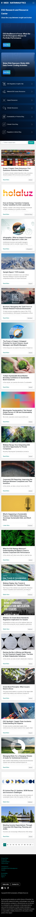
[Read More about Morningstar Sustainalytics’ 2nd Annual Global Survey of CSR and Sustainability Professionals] (18, 408)
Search (31, 142)
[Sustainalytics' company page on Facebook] (8, 888)
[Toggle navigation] (33, 2)
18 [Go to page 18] (24, 844)
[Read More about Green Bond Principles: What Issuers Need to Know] (18, 684)
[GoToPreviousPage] (2, 844)
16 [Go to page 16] (19, 844)
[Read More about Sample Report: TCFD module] (18, 269)
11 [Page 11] (4, 844)
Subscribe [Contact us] (6, 884)
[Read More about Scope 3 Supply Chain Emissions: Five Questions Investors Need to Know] (18, 166)
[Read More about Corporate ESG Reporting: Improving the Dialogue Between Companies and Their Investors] (18, 477)
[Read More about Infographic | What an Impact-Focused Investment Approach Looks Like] (18, 235)
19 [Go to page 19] (27, 844)
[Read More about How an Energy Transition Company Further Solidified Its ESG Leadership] (18, 200)
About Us (3, 875)
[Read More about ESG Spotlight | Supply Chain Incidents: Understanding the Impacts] (18, 719)
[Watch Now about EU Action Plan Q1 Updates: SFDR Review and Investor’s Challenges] (18, 788)
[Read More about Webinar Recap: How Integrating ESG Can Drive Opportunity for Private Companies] (18, 442)
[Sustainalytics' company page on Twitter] (5, 888)
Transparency (4, 866)
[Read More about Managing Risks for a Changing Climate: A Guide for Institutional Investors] (18, 753)
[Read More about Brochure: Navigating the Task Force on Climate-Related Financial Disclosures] (18, 304)
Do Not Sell (4, 860)
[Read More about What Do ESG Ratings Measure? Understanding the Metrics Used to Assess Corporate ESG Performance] (18, 546)
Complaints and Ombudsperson (9, 868)
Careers (3, 870)
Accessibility (4, 873)
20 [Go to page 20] (30, 844)
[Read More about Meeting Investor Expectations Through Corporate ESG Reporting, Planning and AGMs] (18, 822)
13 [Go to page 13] (10, 844)
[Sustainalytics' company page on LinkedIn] (2, 888)
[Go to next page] (33, 844)
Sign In (3, 876)
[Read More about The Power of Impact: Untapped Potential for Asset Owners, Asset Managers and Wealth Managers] (18, 339)
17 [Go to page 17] (22, 844)
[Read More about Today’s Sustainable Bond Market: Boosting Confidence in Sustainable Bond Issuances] (18, 373)
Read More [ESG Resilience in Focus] (6, 45)
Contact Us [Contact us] (15, 884)
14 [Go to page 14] (13, 844)
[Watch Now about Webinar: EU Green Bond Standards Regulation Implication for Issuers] (18, 615)
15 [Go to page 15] (16, 844)
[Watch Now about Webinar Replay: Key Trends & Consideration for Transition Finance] (18, 581)
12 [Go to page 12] (7, 844)
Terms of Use (4, 863)
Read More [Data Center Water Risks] (6, 72)
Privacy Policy (4, 858)
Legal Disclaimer (5, 861)
